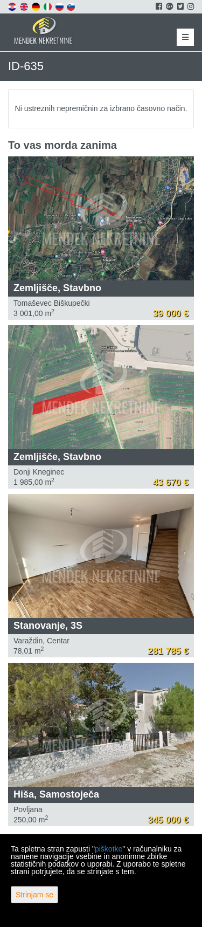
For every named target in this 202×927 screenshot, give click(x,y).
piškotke (108, 848)
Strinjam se (34, 894)
